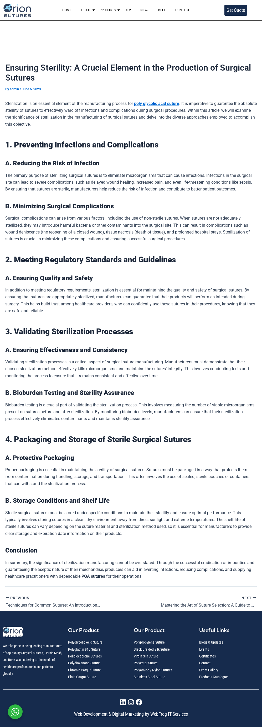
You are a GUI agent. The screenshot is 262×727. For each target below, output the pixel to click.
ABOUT (86, 10)
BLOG (162, 10)
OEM (128, 10)
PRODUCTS (108, 10)
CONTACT (182, 10)
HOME (66, 10)
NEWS (144, 10)
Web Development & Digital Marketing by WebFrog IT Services (131, 714)
